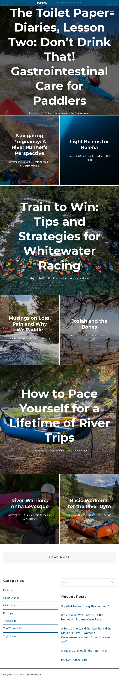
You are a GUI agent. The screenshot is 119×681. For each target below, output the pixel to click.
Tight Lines (9, 636)
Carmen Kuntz (82, 113)
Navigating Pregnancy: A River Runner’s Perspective (30, 144)
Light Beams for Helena (89, 144)
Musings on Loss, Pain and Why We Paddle (30, 324)
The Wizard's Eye (13, 628)
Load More (59, 557)
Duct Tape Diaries (65, 3)
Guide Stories (11, 597)
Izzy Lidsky (29, 342)
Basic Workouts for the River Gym (89, 503)
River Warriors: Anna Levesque (30, 503)
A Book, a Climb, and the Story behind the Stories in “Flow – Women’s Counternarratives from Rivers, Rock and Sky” (86, 635)
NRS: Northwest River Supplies (42, 3)
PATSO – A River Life (74, 659)
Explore (7, 590)
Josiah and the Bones (89, 324)
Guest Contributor (79, 278)
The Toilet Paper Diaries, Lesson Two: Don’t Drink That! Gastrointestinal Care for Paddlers (59, 56)
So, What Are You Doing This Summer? (85, 606)
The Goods (9, 620)
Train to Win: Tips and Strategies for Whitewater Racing (59, 236)
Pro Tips (8, 613)
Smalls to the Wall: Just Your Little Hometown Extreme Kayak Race (82, 617)
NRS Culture (10, 605)
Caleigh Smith (79, 450)
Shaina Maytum (31, 165)
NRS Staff (89, 339)
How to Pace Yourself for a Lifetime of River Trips (59, 415)
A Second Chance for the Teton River (84, 650)
